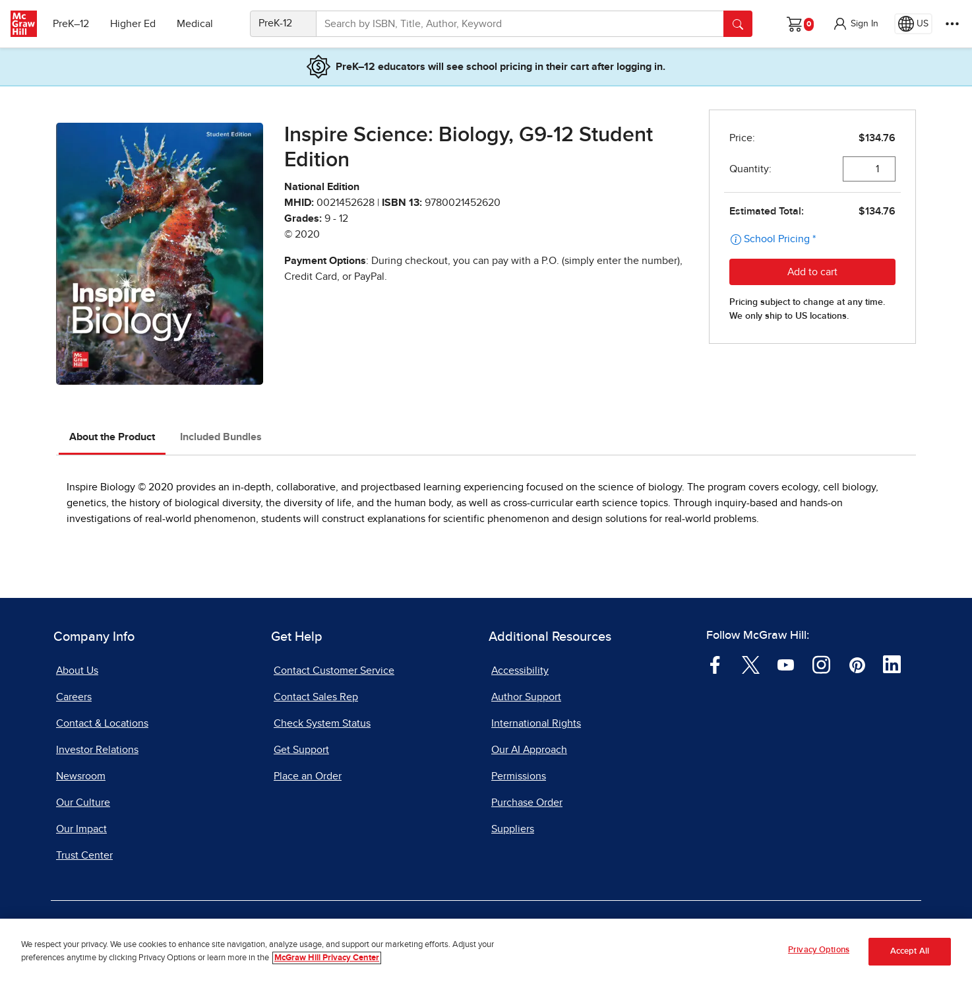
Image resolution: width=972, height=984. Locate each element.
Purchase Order (526, 802)
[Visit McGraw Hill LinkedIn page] (892, 664)
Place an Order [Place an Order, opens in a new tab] (308, 776)
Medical (195, 23)
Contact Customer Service (334, 670)
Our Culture (83, 802)
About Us (77, 670)
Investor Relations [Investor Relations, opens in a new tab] (97, 749)
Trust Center (84, 855)
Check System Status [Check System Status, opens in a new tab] (322, 723)
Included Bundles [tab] (221, 437)
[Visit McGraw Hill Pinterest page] (857, 664)
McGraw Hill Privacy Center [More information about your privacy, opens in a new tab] (326, 958)
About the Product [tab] (112, 437)
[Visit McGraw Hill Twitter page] (751, 664)
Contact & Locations (102, 723)
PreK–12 (71, 23)
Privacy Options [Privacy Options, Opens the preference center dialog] (818, 951)
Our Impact (81, 829)
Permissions (518, 776)
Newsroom (81, 776)
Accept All (909, 952)
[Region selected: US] (913, 23)
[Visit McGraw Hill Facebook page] (715, 664)
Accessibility (520, 670)
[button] (855, 24)
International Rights (536, 723)
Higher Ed (133, 23)
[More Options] (952, 24)
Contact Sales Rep (316, 697)
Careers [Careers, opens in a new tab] (74, 697)
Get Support (301, 749)
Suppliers (512, 829)
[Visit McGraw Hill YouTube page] (786, 664)
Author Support (526, 697)
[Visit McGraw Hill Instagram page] (821, 664)
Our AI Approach (529, 749)
